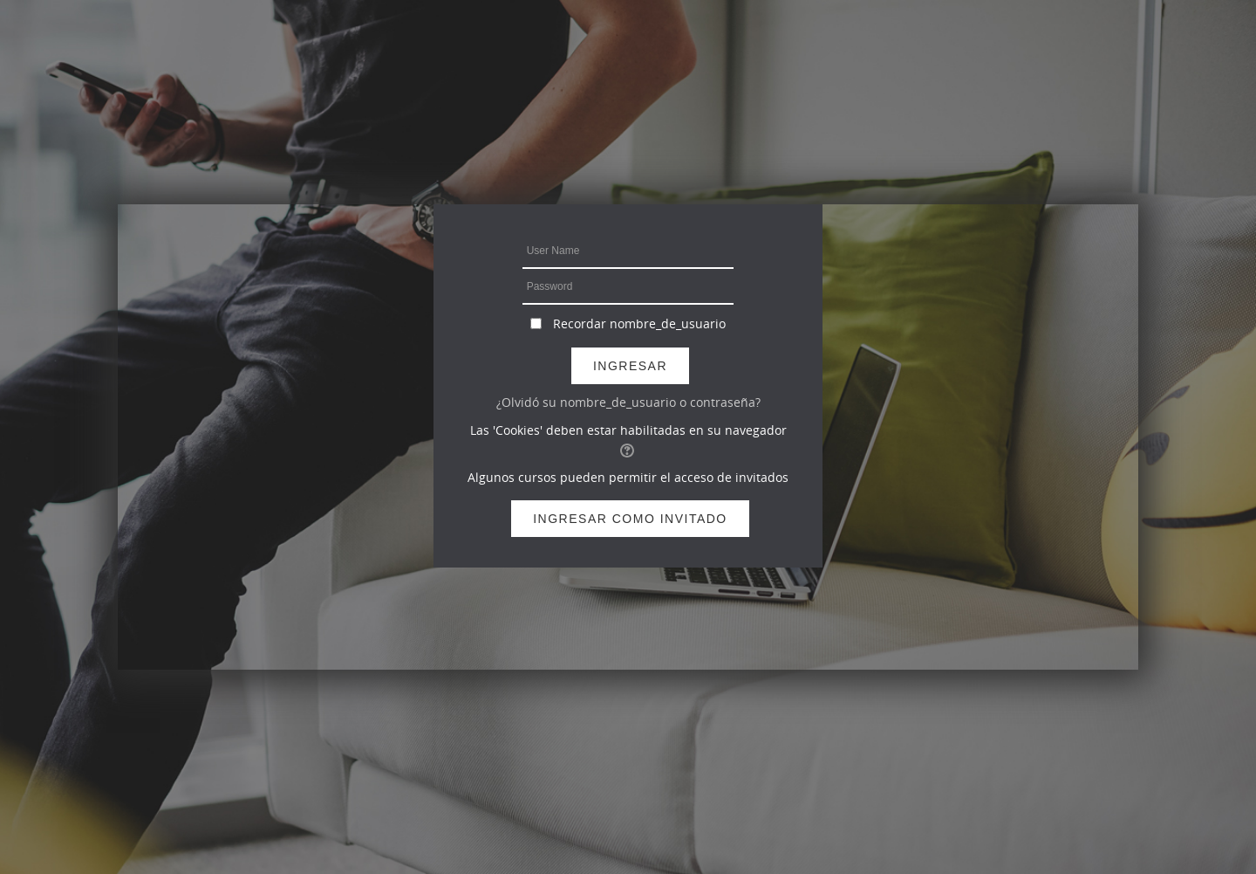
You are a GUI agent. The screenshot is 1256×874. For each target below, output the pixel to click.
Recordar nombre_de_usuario (639, 323)
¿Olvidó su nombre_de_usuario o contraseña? (628, 402)
